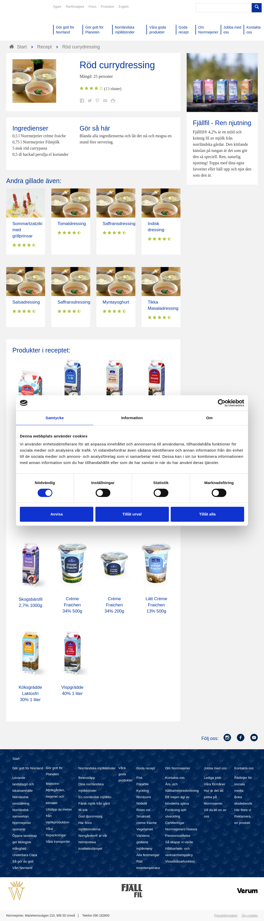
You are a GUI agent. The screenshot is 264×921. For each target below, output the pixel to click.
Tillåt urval (132, 514)
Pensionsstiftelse (178, 836)
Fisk (139, 778)
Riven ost (143, 810)
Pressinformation (225, 915)
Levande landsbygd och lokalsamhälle (23, 784)
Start (15, 759)
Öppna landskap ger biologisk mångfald (24, 842)
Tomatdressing (71, 223)
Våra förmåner (214, 784)
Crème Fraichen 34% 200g (114, 605)
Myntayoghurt (116, 302)
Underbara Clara (24, 855)
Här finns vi (242, 810)
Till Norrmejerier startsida (25, 23)
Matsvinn (52, 784)
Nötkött (141, 803)
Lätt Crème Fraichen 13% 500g (156, 605)
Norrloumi (143, 797)
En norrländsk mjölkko (94, 797)
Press (92, 6)
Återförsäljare (75, 6)
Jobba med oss (215, 768)
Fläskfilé (142, 784)
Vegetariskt (144, 829)
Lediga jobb (212, 778)
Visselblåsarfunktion (180, 861)
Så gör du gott (23, 861)
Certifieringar (174, 823)
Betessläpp (86, 778)
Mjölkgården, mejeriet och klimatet (55, 796)
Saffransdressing (119, 223)
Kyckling (142, 791)
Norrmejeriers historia (181, 829)
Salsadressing (26, 302)
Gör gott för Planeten (54, 771)
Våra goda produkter (125, 774)
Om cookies (250, 915)
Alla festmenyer (148, 855)
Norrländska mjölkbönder (97, 768)
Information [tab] (132, 418)
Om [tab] (209, 418)
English (124, 6)
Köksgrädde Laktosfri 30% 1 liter (30, 693)
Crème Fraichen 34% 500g (72, 605)
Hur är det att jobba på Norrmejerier (214, 797)
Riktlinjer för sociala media (243, 784)
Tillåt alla (207, 514)
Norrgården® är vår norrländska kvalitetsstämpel (92, 842)
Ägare (57, 6)
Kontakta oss (175, 778)
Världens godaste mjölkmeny (144, 842)
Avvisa (57, 514)
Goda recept (145, 768)
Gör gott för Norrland (27, 768)
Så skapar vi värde (179, 842)
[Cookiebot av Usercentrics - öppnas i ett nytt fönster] (221, 403)
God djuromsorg (90, 816)
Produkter (107, 6)
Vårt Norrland (22, 868)
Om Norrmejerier (177, 768)
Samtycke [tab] (55, 418)
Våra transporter (58, 841)
